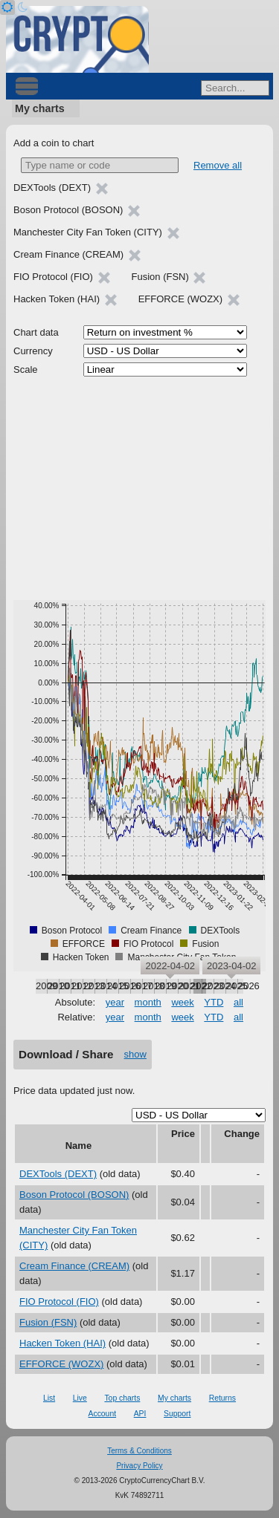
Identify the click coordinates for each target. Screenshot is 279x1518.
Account (103, 1414)
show (135, 1054)
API (140, 1414)
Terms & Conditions (139, 1451)
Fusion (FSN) (48, 1322)
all (238, 1002)
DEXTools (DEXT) (58, 1173)
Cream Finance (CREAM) (74, 1265)
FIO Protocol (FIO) (59, 1301)
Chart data (36, 332)
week (182, 1002)
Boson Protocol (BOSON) (74, 1194)
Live (80, 1398)
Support (177, 1414)
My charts (40, 108)
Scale (25, 369)
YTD (213, 1002)
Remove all (217, 165)
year (115, 1002)
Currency (33, 350)
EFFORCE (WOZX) (61, 1363)
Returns (222, 1398)
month (148, 1002)
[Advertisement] (139, 489)
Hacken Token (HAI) (62, 1343)
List (49, 1398)
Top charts (122, 1398)
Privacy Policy (139, 1466)
